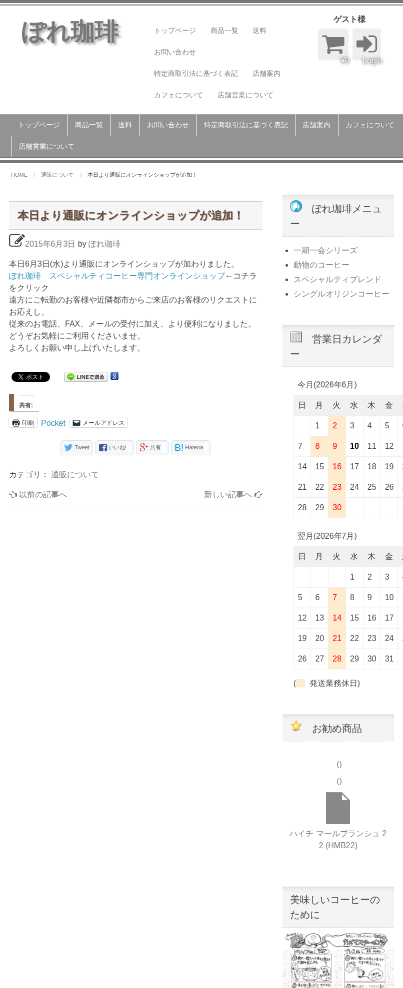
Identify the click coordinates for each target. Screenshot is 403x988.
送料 (259, 30)
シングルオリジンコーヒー (342, 294)
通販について (75, 474)
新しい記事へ (233, 494)
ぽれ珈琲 (104, 244)
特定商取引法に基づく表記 (196, 73)
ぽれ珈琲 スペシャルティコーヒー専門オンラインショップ (117, 276)
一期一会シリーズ (326, 250)
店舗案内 (266, 73)
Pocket (53, 423)
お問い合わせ (175, 52)
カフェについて (178, 95)
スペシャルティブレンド (338, 279)
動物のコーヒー (322, 265)
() (338, 764)
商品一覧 (224, 30)
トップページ (175, 30)
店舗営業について (246, 95)
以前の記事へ (38, 494)
